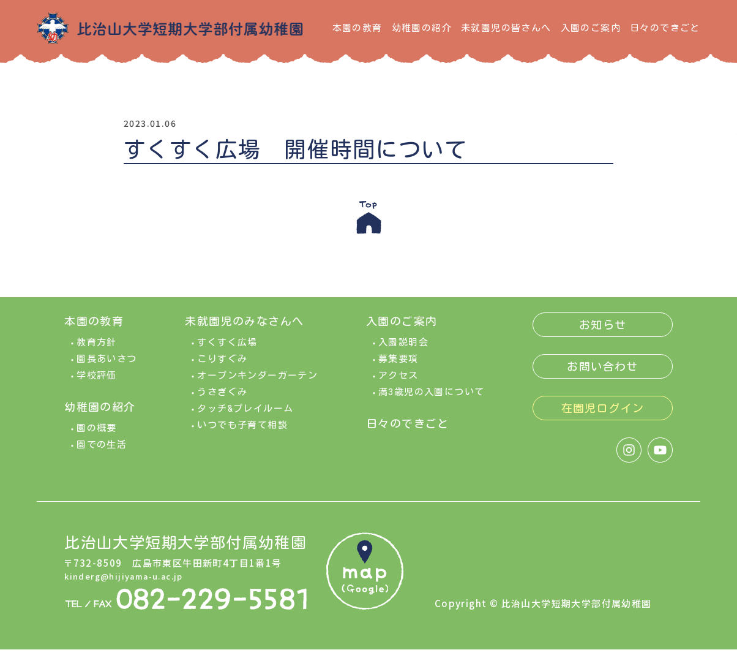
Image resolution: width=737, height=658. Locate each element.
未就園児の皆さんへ (506, 27)
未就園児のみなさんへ (244, 329)
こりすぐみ (222, 367)
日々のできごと (665, 27)
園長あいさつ (107, 367)
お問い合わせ (602, 374)
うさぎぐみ (222, 400)
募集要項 (398, 367)
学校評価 (97, 383)
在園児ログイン (603, 416)
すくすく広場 (227, 350)
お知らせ (603, 333)
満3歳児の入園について (431, 400)
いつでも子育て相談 (242, 433)
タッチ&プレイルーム (245, 417)
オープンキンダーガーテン (257, 383)
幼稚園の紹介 (422, 27)
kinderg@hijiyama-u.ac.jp (131, 583)
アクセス (398, 383)
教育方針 (97, 350)
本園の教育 (357, 27)
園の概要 (97, 436)
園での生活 (102, 453)
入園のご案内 (591, 27)
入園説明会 (403, 350)
